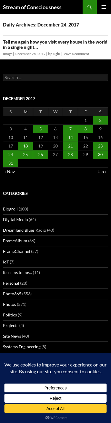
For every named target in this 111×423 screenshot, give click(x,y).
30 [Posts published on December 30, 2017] (100, 154)
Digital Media (15, 219)
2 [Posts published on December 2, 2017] (100, 120)
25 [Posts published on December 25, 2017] (25, 154)
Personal (11, 283)
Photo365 (12, 293)
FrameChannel (16, 251)
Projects (10, 325)
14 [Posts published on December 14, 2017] (70, 137)
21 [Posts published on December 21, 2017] (70, 145)
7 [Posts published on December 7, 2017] (70, 128)
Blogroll (10, 208)
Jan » (102, 171)
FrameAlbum (15, 240)
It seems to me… (17, 272)
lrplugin (54, 54)
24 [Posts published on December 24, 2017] (10, 154)
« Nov (9, 171)
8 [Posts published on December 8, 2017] (85, 128)
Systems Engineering (22, 346)
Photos (9, 304)
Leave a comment (75, 54)
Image (7, 54)
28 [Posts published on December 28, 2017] (70, 154)
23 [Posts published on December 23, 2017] (100, 145)
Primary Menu (104, 7)
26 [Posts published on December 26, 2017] (40, 154)
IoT (6, 261)
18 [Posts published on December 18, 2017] (25, 145)
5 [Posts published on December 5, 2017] (40, 128)
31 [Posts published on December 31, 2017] (10, 162)
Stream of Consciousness (32, 7)
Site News (12, 336)
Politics (10, 314)
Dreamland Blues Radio (24, 230)
